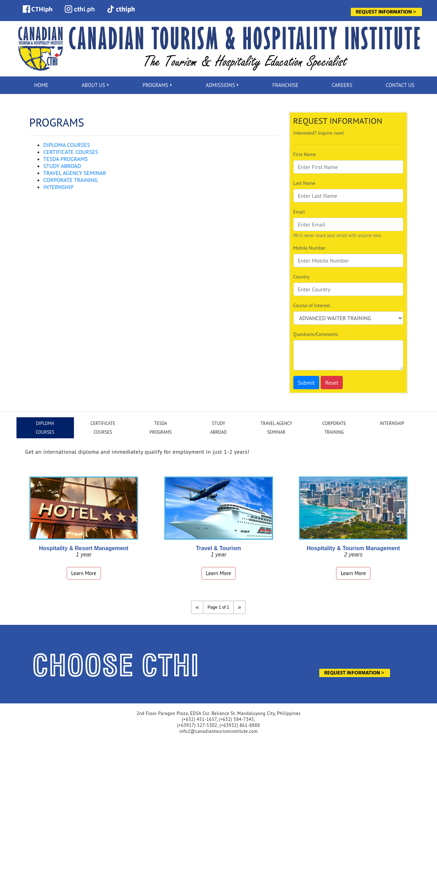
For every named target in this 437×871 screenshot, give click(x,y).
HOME (41, 85)
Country (301, 277)
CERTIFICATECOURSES (102, 427)
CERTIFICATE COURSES (70, 151)
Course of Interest (311, 305)
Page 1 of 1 (218, 607)
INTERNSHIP (58, 186)
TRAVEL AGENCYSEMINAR (276, 427)
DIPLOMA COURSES (66, 144)
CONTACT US (400, 85)
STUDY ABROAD (62, 165)
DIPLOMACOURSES (45, 427)
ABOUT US (93, 85)
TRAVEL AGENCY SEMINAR (74, 172)
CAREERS (342, 85)
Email (299, 212)
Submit (306, 382)
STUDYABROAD (218, 427)
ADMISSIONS (220, 85)
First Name (304, 154)
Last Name (304, 183)
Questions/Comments (315, 334)
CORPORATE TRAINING (70, 179)
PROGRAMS (155, 85)
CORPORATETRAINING (334, 427)
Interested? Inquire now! (318, 133)
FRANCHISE (285, 85)
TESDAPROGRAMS (161, 427)
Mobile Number (309, 248)
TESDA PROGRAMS (65, 158)
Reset (331, 382)
